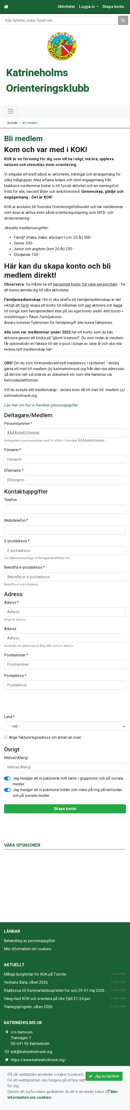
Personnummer (17, 423)
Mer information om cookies (27, 949)
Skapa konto (113, 6)
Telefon (10, 500)
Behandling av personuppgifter (29, 940)
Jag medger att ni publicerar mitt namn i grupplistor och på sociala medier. (68, 781)
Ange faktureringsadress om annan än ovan (45, 737)
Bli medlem (30, 123)
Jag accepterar (104, 1076)
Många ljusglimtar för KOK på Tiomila (35, 974)
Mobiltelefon (15, 520)
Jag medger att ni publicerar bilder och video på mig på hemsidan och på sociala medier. (67, 793)
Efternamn (12, 470)
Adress (10, 602)
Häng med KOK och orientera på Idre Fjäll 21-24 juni (47, 998)
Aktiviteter (66, 6)
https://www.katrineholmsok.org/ (38, 1060)
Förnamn (11, 450)
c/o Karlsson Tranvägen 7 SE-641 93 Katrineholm (30, 1038)
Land (8, 717)
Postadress (14, 675)
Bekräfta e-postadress (23, 567)
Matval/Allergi (16, 757)
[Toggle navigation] (10, 111)
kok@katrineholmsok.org (31, 1051)
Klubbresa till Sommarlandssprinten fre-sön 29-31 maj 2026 (54, 990)
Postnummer (15, 655)
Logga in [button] (87, 6)
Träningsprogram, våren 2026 (28, 1007)
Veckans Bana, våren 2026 (26, 982)
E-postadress (15, 541)
